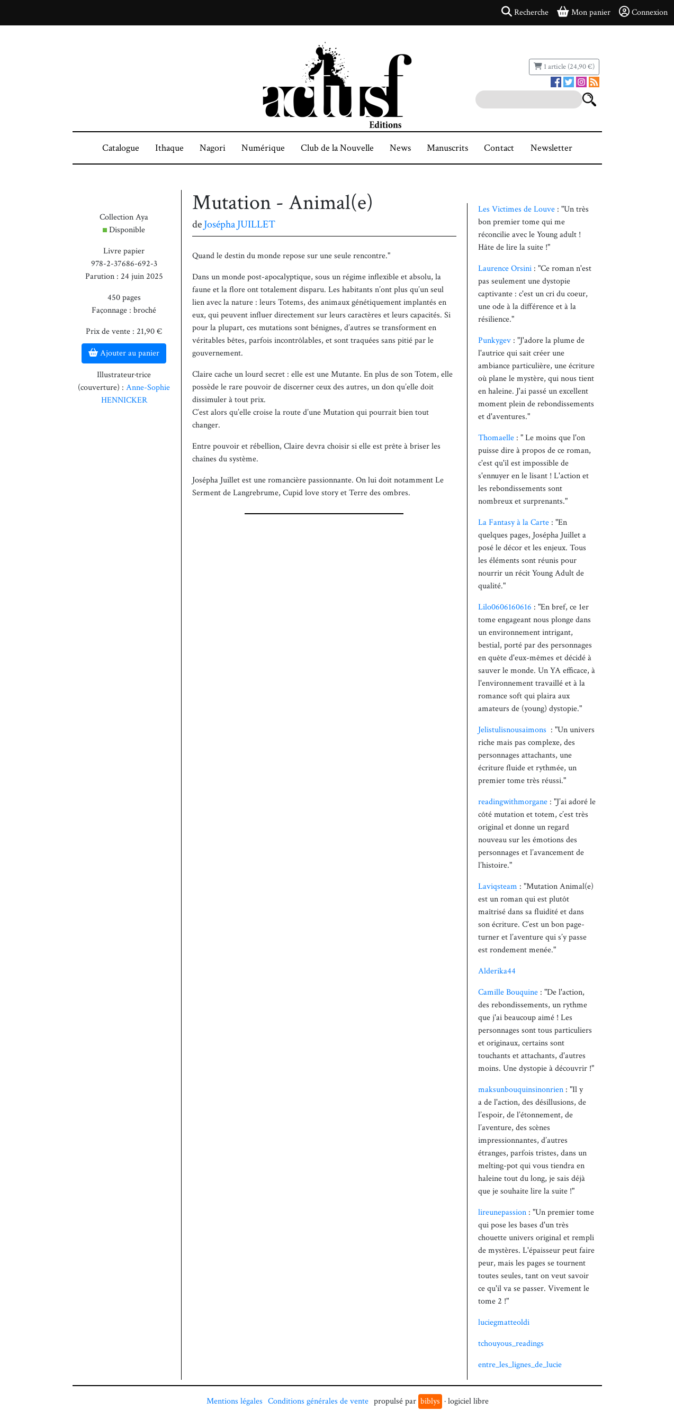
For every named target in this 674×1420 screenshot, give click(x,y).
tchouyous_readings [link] (511, 1343)
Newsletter (551, 148)
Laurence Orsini (505, 268)
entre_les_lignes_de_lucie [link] (520, 1364)
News (400, 148)
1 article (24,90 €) (564, 66)
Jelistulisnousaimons (514, 729)
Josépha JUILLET (239, 224)
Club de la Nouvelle (337, 148)
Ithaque (169, 148)
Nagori (213, 148)
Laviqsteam (498, 886)
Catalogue (120, 148)
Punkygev (495, 340)
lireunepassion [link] (502, 1212)
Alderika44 (497, 971)
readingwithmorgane (514, 801)
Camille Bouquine (508, 992)
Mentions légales (234, 1401)
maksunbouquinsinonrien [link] (520, 1089)
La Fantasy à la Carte (514, 522)
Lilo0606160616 (506, 607)
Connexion (643, 12)
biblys (430, 1401)
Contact (499, 148)
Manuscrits (447, 148)
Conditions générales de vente (318, 1401)
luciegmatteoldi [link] (503, 1322)
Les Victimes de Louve (516, 209)
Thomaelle (497, 437)
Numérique (263, 148)
